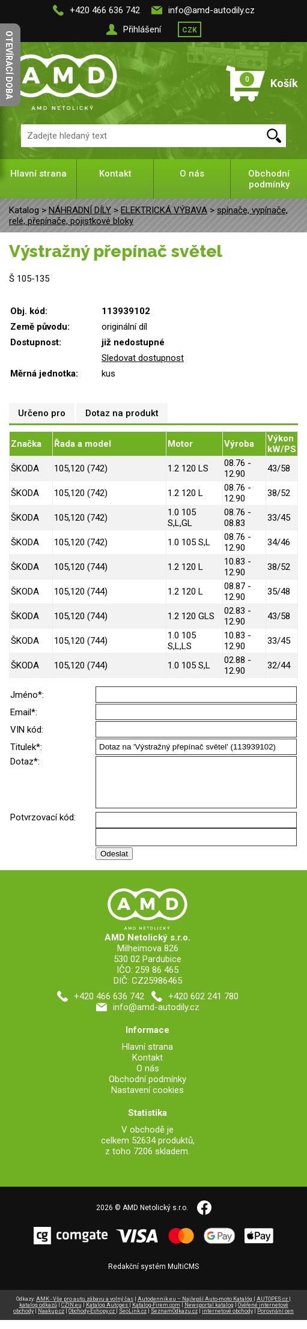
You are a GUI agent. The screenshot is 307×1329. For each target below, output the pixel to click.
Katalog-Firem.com (156, 1314)
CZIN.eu (71, 1314)
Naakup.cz (51, 1320)
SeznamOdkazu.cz (174, 1320)
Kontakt (115, 173)
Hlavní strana (38, 173)
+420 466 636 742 (105, 10)
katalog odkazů (38, 1314)
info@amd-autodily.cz (211, 10)
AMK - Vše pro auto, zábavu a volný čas (84, 1308)
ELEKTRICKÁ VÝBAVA (164, 210)
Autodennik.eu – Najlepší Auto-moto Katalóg (196, 1308)
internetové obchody (227, 1320)
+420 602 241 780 (203, 1005)
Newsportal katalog (209, 1314)
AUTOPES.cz (273, 1308)
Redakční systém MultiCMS (153, 1275)
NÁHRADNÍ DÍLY (80, 210)
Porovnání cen (275, 1320)
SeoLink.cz (133, 1320)
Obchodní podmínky (269, 179)
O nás (192, 173)
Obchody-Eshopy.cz (92, 1320)
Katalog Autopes (107, 1314)
